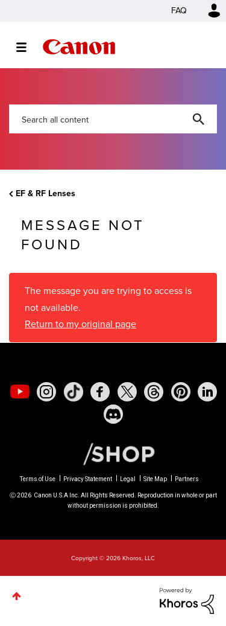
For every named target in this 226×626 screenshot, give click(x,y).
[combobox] (113, 118)
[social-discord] (113, 414)
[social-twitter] (127, 391)
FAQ (179, 10)
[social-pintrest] (180, 391)
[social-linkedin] (207, 391)
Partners (187, 479)
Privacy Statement (87, 479)
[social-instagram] (46, 391)
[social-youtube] (20, 391)
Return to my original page (80, 324)
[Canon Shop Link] (113, 452)
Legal (128, 479)
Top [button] (16, 596)
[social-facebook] (100, 391)
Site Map (155, 479)
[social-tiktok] (73, 391)
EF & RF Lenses (45, 193)
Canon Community (79, 47)
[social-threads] (153, 391)
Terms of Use (37, 479)
